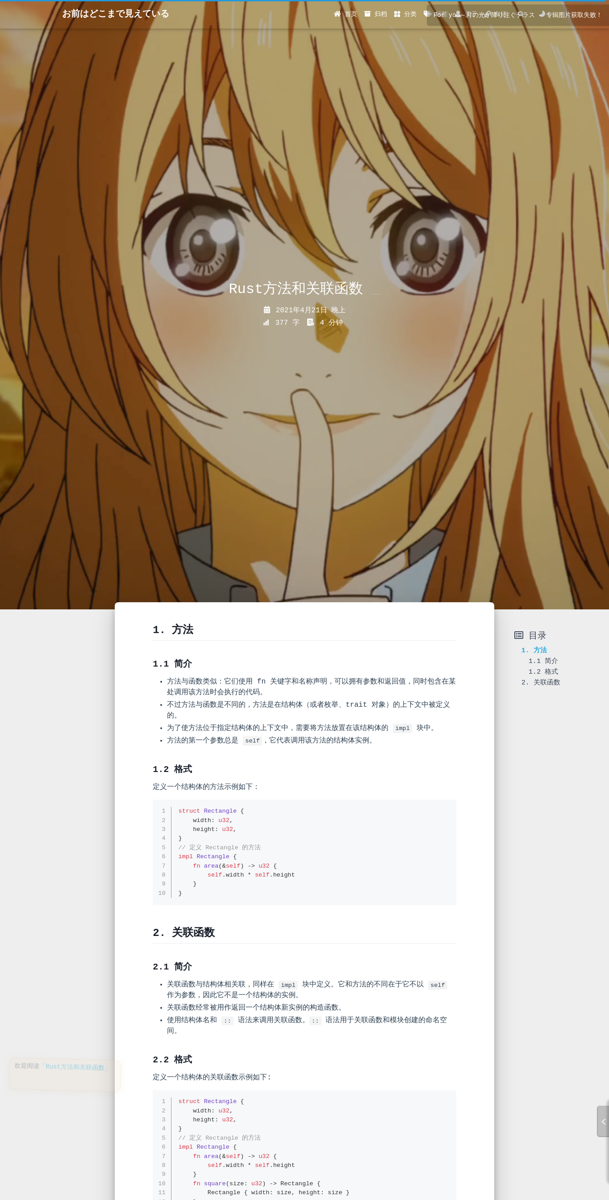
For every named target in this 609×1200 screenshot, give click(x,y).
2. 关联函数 (540, 683)
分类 (405, 14)
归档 (375, 14)
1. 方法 (534, 650)
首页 (345, 14)
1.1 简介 (543, 661)
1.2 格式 (543, 672)
